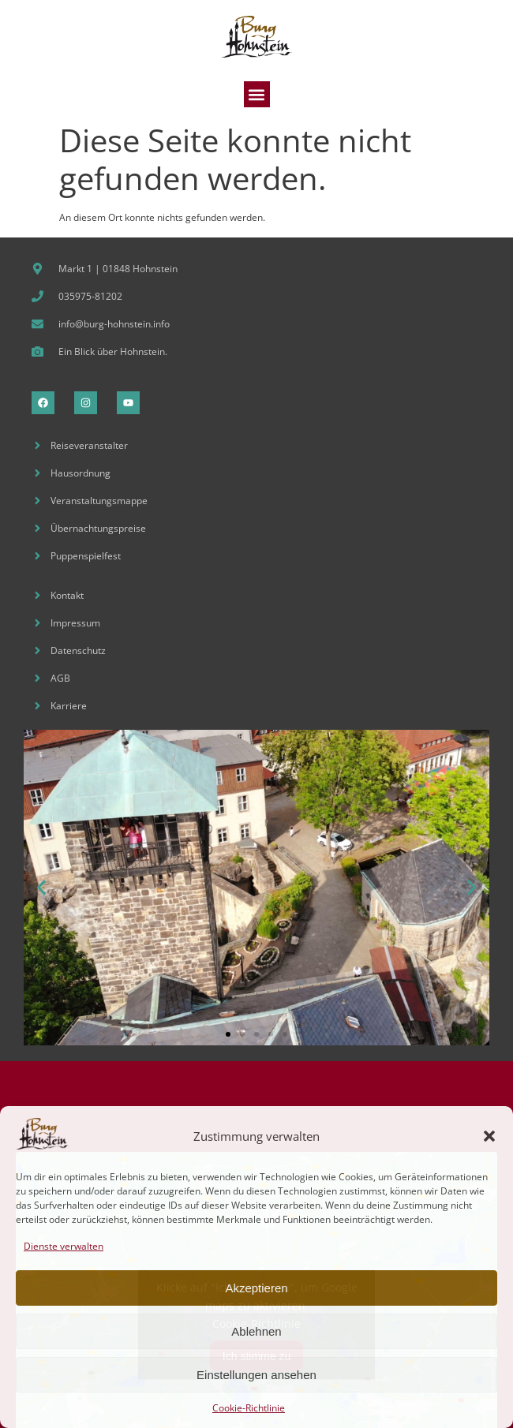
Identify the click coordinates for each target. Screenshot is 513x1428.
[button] (489, 1136)
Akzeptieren (256, 1288)
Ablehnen (256, 1331)
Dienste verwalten (63, 1246)
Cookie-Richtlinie (248, 1408)
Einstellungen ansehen (256, 1374)
